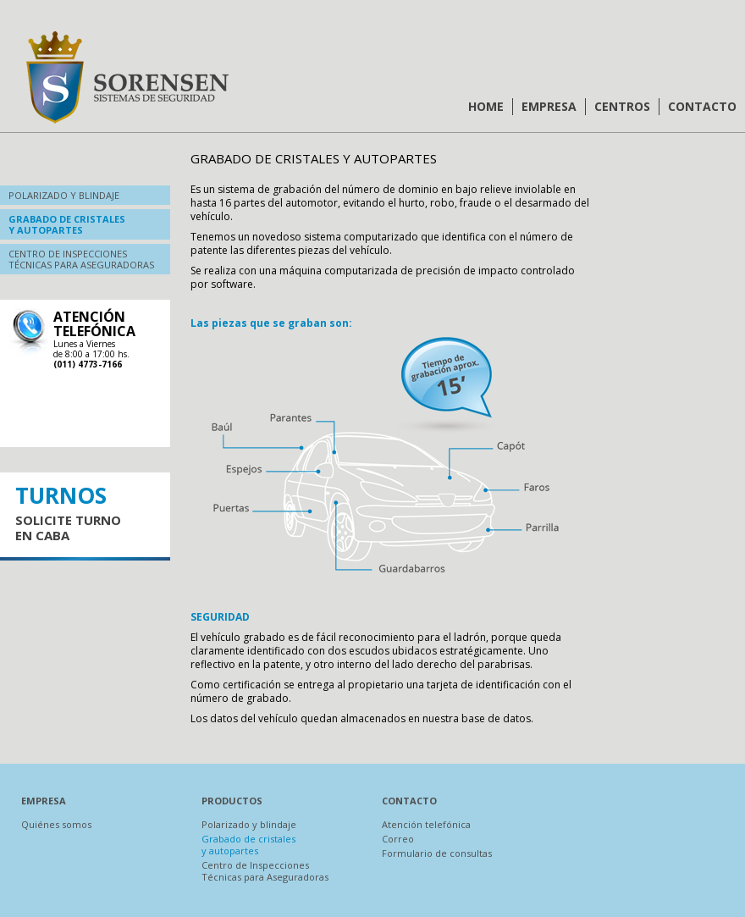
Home (486, 106)
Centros (622, 106)
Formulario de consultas (437, 853)
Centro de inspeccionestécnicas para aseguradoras (81, 259)
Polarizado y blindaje (63, 195)
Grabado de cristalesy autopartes (66, 224)
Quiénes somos (56, 824)
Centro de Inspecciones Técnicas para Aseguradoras (264, 871)
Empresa (549, 106)
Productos (231, 800)
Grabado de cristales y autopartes (248, 844)
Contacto (702, 106)
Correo (398, 838)
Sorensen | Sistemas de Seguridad (127, 77)
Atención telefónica (426, 824)
